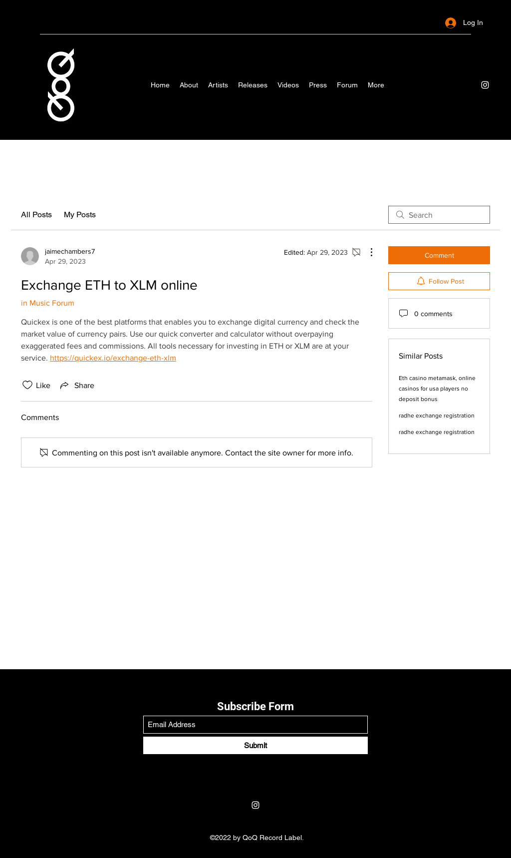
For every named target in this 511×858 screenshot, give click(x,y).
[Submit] (255, 745)
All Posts (36, 214)
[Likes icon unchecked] (27, 385)
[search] (439, 215)
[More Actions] (366, 252)
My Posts (80, 214)
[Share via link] (76, 385)
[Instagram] (485, 85)
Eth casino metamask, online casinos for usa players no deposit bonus (437, 389)
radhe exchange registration (437, 415)
